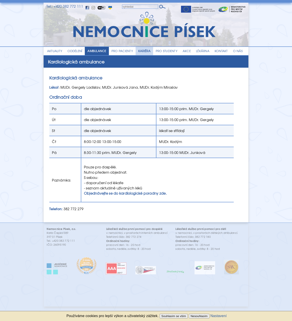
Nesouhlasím (199, 316)
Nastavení (218, 316)
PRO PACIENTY (122, 51)
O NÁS (238, 51)
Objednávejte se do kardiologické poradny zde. (125, 193)
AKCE (187, 51)
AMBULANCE (96, 51)
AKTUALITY (54, 51)
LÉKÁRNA (202, 51)
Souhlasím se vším (173, 316)
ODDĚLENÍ (74, 51)
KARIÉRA (144, 51)
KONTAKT (221, 51)
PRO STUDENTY (166, 51)
